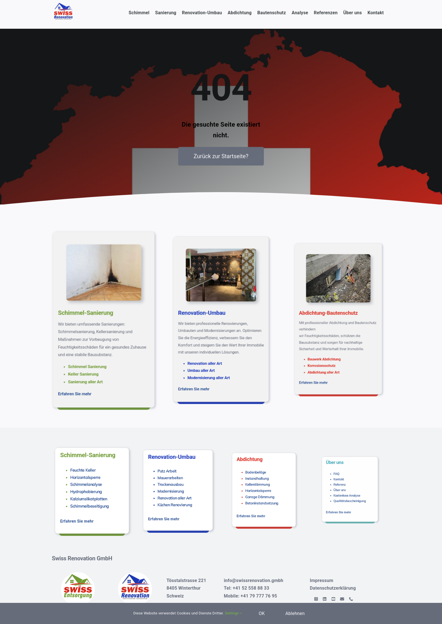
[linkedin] (336, 599)
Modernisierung (175, 488)
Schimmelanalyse (88, 484)
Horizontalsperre (88, 480)
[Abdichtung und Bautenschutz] (338, 290)
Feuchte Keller (87, 477)
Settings (233, 613)
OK (262, 613)
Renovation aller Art (176, 491)
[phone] (351, 599)
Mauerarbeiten (174, 482)
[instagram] (332, 599)
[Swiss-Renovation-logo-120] (135, 574)
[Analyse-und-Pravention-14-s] (104, 278)
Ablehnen (295, 613)
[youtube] (341, 599)
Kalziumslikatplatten (90, 492)
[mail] (346, 599)
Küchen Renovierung (176, 494)
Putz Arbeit (173, 479)
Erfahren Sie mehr (88, 356)
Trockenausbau (174, 485)
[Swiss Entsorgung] (78, 574)
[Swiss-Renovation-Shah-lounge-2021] (221, 286)
